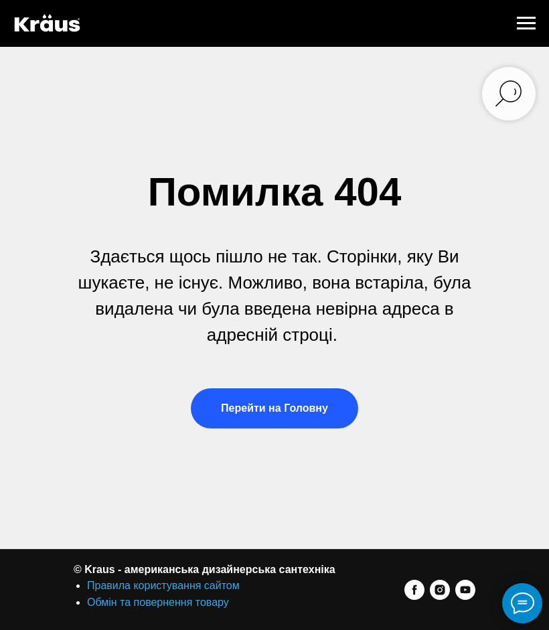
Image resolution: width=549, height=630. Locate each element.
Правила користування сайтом (163, 585)
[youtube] (465, 590)
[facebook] (414, 590)
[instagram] (440, 590)
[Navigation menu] (526, 23)
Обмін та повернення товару (158, 602)
